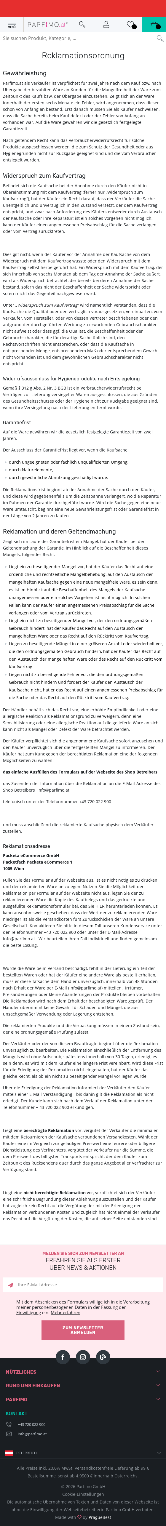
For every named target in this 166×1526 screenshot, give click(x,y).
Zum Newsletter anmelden (83, 1330)
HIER (100, 906)
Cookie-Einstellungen (83, 1494)
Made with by (83, 1517)
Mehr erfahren (65, 1312)
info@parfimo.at (32, 1434)
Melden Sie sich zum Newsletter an (83, 1261)
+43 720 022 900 (31, 1424)
